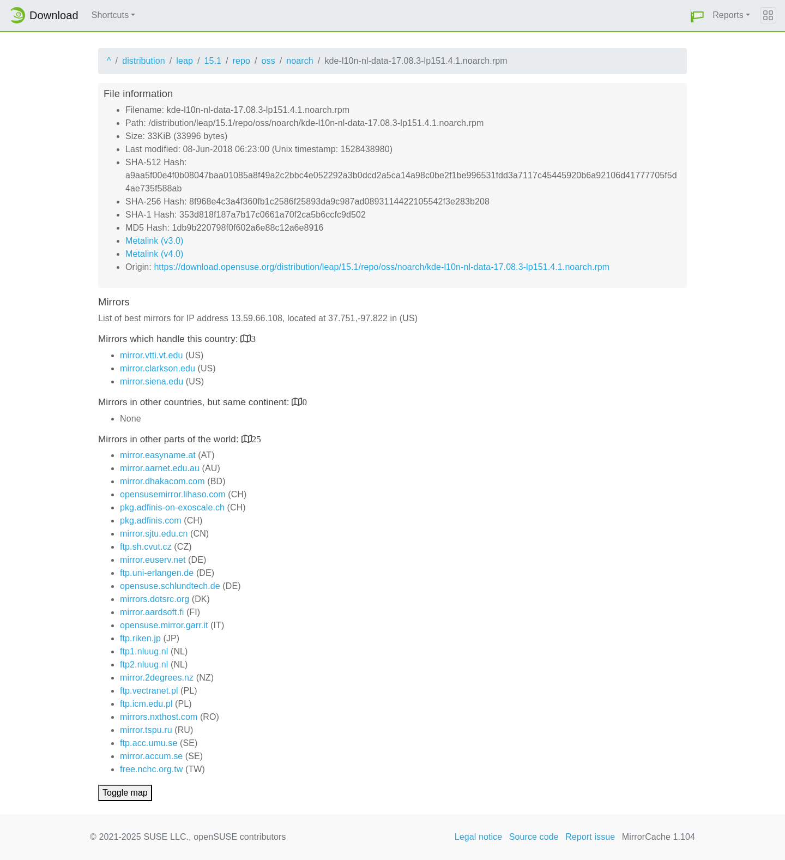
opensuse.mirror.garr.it (164, 625)
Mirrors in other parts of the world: (169, 439)
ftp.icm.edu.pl (146, 703)
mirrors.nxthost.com (158, 716)
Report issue (590, 836)
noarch (299, 60)
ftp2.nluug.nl (144, 664)
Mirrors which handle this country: (169, 339)
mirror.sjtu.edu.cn (154, 533)
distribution (143, 60)
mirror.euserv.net (153, 559)
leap (184, 60)
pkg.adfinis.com (151, 520)
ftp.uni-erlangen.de (157, 573)
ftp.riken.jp (140, 638)
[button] (697, 15)
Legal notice (479, 836)
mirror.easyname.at (158, 455)
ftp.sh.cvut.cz (146, 546)
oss (268, 60)
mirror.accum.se (151, 756)
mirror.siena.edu (151, 381)
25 (256, 438)
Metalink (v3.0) (154, 240)
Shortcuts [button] (110, 15)
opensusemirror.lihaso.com (173, 494)
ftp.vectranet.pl (149, 690)
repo (241, 60)
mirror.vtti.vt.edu (151, 355)
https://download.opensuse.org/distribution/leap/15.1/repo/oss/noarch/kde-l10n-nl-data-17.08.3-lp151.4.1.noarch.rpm (381, 267)
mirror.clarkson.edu (157, 368)
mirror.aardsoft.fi (152, 612)
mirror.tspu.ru (146, 730)
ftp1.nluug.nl (144, 651)
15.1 (212, 60)
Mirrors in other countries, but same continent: (195, 402)
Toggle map (125, 792)
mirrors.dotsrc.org (154, 599)
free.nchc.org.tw (151, 769)
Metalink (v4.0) (154, 253)
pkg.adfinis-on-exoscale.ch (172, 507)
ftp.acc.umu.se (148, 743)
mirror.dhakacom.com (162, 481)
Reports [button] (728, 15)
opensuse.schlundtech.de (170, 586)
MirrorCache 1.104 (658, 836)
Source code (534, 836)
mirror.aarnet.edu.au (160, 468)
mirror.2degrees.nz (157, 677)
